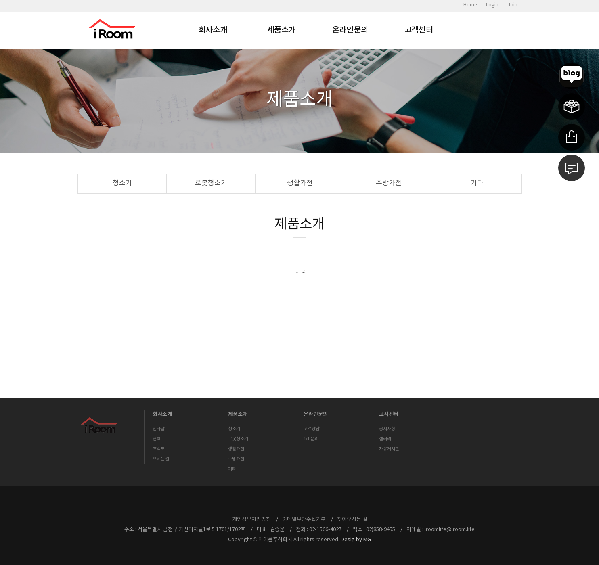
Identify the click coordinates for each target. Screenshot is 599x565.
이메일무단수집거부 (304, 520)
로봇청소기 (211, 183)
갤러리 (385, 439)
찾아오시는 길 (352, 520)
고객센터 (418, 30)
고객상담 (312, 428)
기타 (477, 183)
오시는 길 (161, 459)
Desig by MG (356, 540)
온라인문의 (350, 30)
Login (492, 5)
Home (470, 5)
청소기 (122, 183)
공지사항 (387, 428)
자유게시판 (389, 449)
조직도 (159, 449)
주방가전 (389, 183)
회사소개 (213, 30)
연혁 (157, 439)
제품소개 (281, 30)
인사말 (159, 428)
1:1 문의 (311, 439)
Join (512, 5)
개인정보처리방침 (251, 520)
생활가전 (300, 183)
